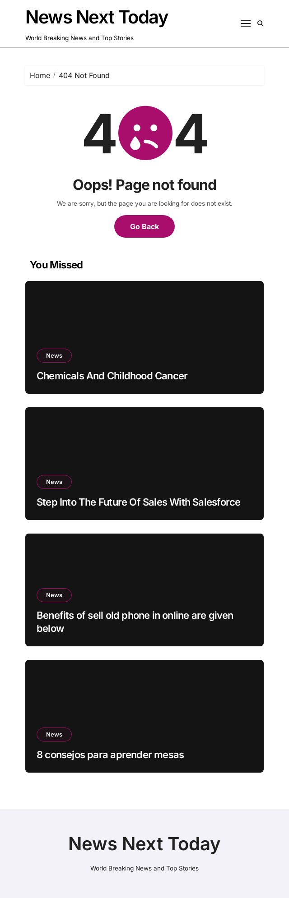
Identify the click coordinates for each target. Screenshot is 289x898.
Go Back (144, 226)
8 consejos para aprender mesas (110, 754)
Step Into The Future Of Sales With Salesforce (138, 502)
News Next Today (96, 17)
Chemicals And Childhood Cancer (112, 376)
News (54, 355)
